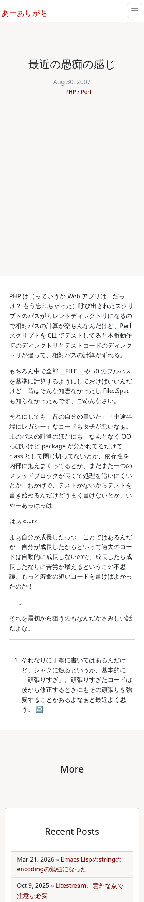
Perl (86, 91)
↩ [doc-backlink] (39, 709)
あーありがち (20, 12)
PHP (70, 91)
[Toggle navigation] (134, 10)
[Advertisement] (72, 182)
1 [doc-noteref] (59, 503)
